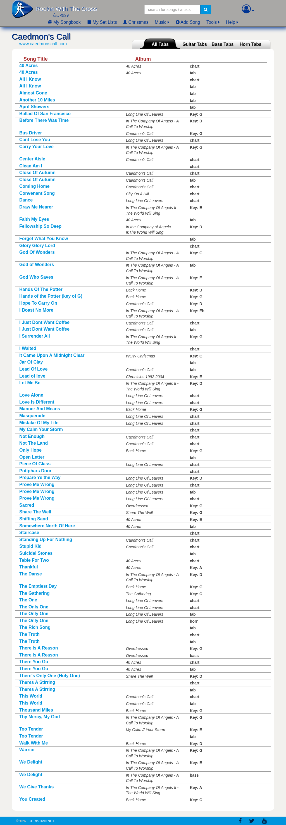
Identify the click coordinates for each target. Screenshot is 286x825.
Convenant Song (37, 193)
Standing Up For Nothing (45, 539)
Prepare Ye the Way (40, 477)
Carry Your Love (36, 146)
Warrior (27, 749)
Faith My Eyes (34, 219)
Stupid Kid (30, 546)
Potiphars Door (35, 470)
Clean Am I (30, 165)
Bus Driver (30, 133)
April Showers (34, 106)
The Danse (30, 574)
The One (28, 600)
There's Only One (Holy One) (49, 675)
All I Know (30, 79)
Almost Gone (33, 93)
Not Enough (32, 436)
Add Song (188, 22)
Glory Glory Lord (37, 245)
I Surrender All (34, 336)
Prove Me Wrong (36, 484)
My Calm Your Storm (41, 429)
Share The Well (35, 511)
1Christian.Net (40, 821)
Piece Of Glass (35, 463)
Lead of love (32, 376)
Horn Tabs (250, 44)
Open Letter (31, 457)
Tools (211, 22)
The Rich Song (35, 627)
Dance (26, 200)
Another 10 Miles (37, 100)
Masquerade (32, 415)
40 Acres (28, 65)
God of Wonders (36, 264)
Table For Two (34, 560)
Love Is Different (36, 402)
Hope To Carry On (38, 303)
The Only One (33, 606)
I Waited (27, 348)
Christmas (135, 22)
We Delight (30, 762)
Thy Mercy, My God (39, 716)
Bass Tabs (223, 44)
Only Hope (30, 450)
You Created (32, 799)
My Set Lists (102, 22)
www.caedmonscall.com (43, 43)
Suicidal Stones (36, 553)
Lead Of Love (33, 369)
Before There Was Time (44, 120)
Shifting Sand (33, 518)
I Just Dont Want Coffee (44, 322)
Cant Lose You (34, 139)
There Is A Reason (38, 648)
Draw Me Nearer (36, 207)
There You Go (33, 661)
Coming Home (34, 186)
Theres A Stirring (37, 682)
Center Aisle (32, 159)
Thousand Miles (36, 710)
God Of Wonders (37, 252)
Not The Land (33, 443)
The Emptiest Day (38, 586)
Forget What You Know (43, 238)
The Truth (29, 634)
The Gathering (34, 593)
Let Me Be (29, 382)
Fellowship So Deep (40, 226)
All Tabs (160, 44)
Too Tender (31, 729)
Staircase (29, 532)
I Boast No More (36, 310)
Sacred (26, 505)
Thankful (28, 567)
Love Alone (31, 395)
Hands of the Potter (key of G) (50, 296)
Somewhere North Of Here (47, 525)
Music (160, 22)
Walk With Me (33, 743)
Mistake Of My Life (38, 422)
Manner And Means (39, 408)
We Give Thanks (36, 786)
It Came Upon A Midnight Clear (51, 355)
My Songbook (64, 22)
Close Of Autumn (37, 172)
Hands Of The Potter (41, 289)
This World (30, 696)
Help (230, 22)
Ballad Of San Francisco (45, 113)
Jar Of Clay (31, 362)
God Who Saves (36, 277)
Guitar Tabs (194, 44)
